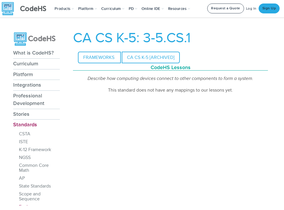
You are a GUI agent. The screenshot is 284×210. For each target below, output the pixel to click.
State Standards (35, 186)
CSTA (24, 134)
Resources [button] (179, 8)
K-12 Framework (35, 150)
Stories (21, 114)
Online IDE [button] (153, 8)
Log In (251, 8)
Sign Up (269, 8)
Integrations (27, 85)
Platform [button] (87, 8)
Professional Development (28, 99)
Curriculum (25, 63)
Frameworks (99, 57)
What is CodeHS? (33, 53)
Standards (25, 124)
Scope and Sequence (30, 196)
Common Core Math (34, 167)
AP (22, 178)
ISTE (23, 142)
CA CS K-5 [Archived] (151, 57)
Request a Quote (225, 8)
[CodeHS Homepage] (26, 9)
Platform (23, 74)
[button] (64, 9)
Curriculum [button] (113, 8)
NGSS (25, 157)
